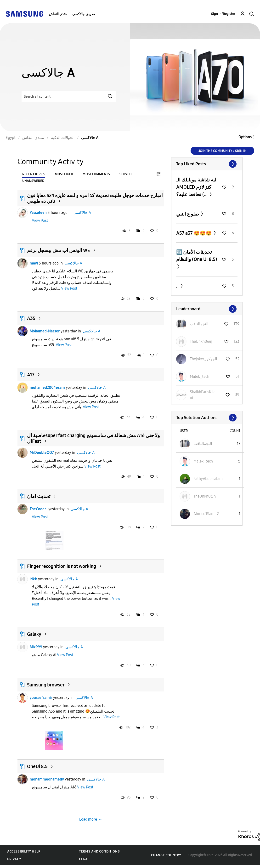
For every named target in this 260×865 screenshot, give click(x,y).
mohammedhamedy (47, 779)
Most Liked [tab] (64, 174)
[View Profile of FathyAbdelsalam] (208, 478)
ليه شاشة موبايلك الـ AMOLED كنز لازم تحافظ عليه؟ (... (196, 187)
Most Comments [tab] (96, 174)
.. (178, 286)
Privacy (14, 859)
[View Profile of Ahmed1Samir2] (206, 513)
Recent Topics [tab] (33, 174)
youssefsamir (41, 697)
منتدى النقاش (58, 14)
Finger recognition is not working (61, 566)
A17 (30, 375)
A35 (31, 318)
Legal (84, 859)
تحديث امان (39, 496)
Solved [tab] (125, 174)
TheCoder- (38, 509)
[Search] (69, 96)
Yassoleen (38, 212)
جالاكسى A (82, 212)
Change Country (166, 855)
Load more (88, 819)
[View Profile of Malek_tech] (199, 376)
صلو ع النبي (188, 214)
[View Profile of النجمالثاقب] (199, 324)
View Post (40, 220)
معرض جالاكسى (83, 14)
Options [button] (245, 137)
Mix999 (36, 647)
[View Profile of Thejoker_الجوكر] (203, 359)
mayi (34, 263)
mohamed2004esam (47, 387)
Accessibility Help (23, 851)
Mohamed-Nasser (45, 331)
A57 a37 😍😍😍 (194, 233)
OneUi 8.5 (37, 766)
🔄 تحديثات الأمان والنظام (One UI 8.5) (196, 255)
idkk (33, 579)
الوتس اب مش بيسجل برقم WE (58, 250)
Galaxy (34, 634)
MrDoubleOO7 (42, 452)
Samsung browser (46, 685)
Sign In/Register (223, 14)
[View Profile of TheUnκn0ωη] (201, 341)
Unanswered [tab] (33, 181)
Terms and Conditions (99, 851)
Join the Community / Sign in (222, 151)
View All (206, 163)
